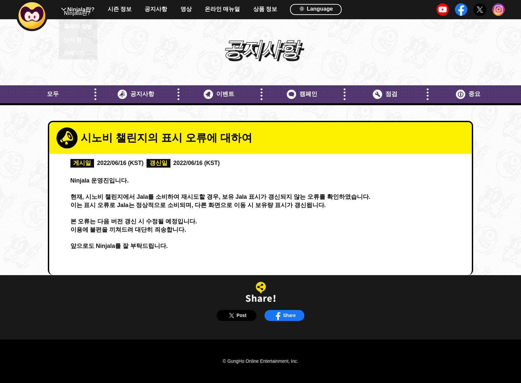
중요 (468, 94)
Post (236, 315)
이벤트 (219, 94)
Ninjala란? (81, 9)
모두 (53, 94)
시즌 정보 (120, 9)
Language (316, 8)
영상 (186, 9)
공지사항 (156, 9)
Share (284, 315)
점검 (385, 94)
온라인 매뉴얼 (222, 9)
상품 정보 (265, 9)
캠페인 (302, 94)
